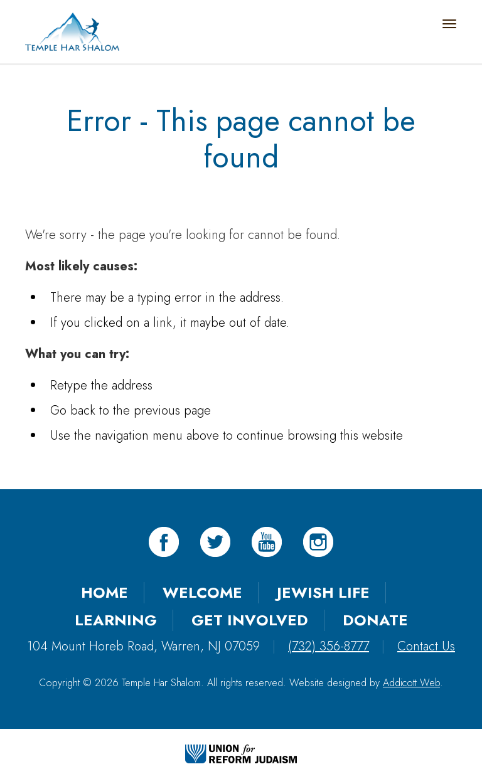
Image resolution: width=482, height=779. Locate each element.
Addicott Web (411, 683)
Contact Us (426, 646)
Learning (116, 620)
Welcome (202, 592)
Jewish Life (323, 592)
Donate (375, 620)
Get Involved (249, 620)
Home (104, 592)
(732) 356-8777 (328, 646)
